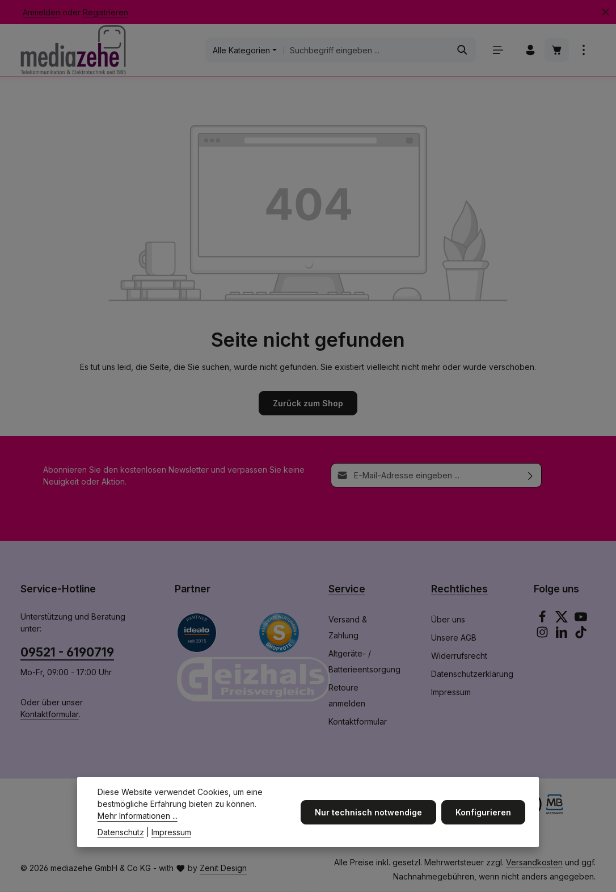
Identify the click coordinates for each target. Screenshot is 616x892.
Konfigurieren (483, 821)
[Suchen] (462, 50)
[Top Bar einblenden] (583, 51)
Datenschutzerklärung (472, 674)
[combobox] (365, 50)
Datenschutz (121, 841)
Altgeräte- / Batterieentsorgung (364, 662)
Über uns (448, 620)
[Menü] (498, 51)
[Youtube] (581, 620)
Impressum (451, 692)
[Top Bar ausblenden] (605, 12)
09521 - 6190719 (67, 652)
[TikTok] (581, 636)
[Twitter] (562, 620)
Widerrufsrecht (459, 656)
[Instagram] (543, 636)
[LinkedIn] (562, 636)
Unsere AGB (453, 638)
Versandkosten (534, 863)
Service (346, 590)
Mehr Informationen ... (138, 825)
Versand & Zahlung (347, 628)
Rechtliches (459, 590)
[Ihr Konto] (530, 51)
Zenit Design (223, 869)
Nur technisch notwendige (369, 821)
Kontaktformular (49, 715)
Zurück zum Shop (308, 404)
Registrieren (105, 12)
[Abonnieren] (531, 476)
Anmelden (41, 12)
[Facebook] (543, 620)
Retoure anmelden (346, 696)
